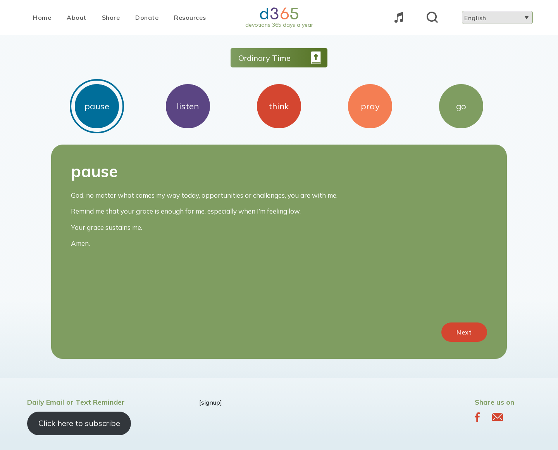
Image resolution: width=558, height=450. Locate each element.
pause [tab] (96, 106)
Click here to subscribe (79, 423)
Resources (190, 17)
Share (111, 17)
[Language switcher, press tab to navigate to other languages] (497, 17)
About (76, 17)
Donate (146, 17)
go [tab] (461, 106)
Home (42, 17)
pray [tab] (370, 106)
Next (464, 332)
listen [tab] (188, 106)
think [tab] (279, 106)
